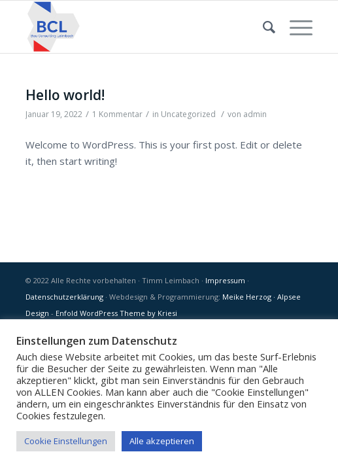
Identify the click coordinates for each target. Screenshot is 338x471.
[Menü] (295, 27)
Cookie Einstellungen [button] (65, 441)
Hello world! (65, 95)
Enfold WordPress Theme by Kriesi (116, 313)
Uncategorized (188, 114)
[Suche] (263, 27)
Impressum (225, 280)
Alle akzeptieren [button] (161, 441)
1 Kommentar (117, 114)
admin (255, 114)
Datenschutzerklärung (64, 297)
